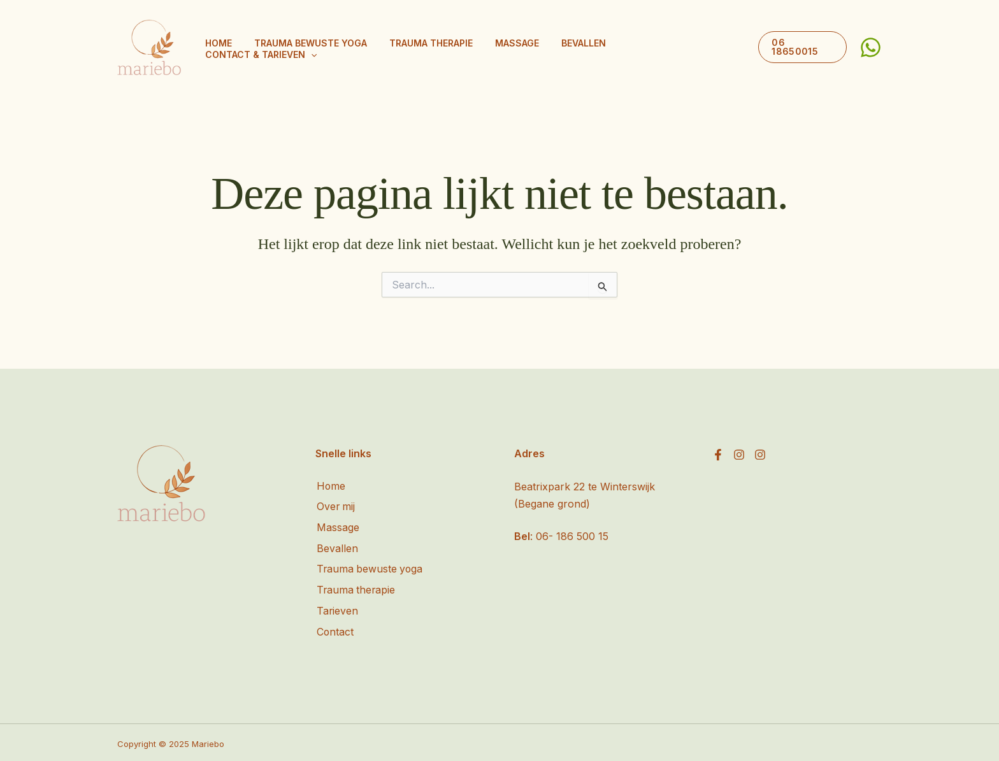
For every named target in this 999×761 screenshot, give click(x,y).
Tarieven (336, 609)
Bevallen (592, 47)
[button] (732, 47)
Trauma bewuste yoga (347, 47)
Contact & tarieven (682, 47)
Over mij (335, 507)
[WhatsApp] (870, 47)
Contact (334, 629)
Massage (535, 47)
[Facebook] (718, 454)
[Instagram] (739, 454)
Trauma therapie (458, 47)
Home (265, 47)
